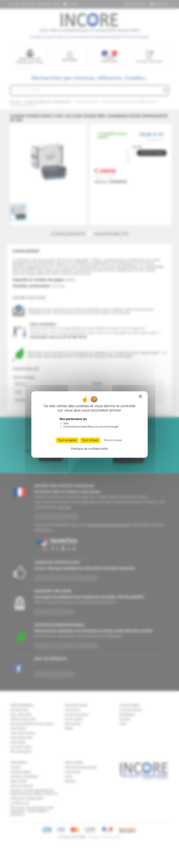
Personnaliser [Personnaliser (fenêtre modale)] (113, 440)
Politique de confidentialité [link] (89, 448)
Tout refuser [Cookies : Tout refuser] (90, 440)
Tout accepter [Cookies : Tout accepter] (67, 440)
